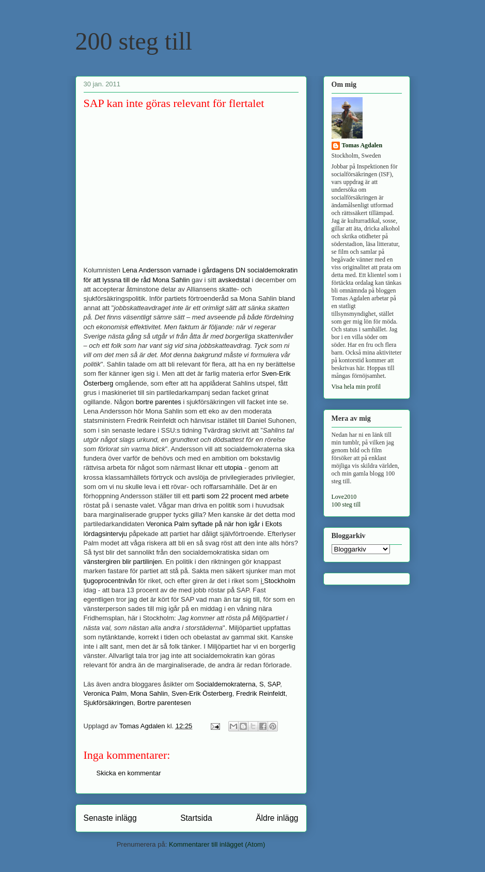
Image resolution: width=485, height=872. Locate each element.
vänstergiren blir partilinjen (123, 561)
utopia (233, 467)
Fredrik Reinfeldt (260, 693)
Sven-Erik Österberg (201, 693)
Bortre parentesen (164, 703)
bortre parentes (158, 402)
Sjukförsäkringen (109, 703)
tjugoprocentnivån (110, 581)
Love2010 (344, 496)
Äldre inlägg (277, 818)
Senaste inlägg (110, 818)
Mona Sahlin (149, 693)
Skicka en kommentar (129, 773)
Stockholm (279, 581)
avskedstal (233, 280)
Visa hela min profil (356, 386)
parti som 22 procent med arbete (240, 496)
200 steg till (134, 41)
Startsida (196, 818)
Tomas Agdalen (362, 145)
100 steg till (346, 504)
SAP (274, 684)
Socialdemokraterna (226, 684)
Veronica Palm (105, 693)
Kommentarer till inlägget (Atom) (217, 844)
